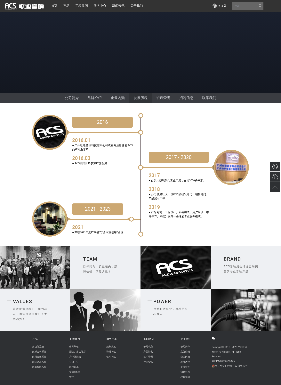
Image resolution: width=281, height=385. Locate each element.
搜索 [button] (247, 6)
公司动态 (148, 346)
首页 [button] (54, 6)
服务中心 (111, 339)
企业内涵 (118, 98)
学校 (71, 377)
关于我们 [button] (136, 6)
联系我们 (209, 98)
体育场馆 (74, 346)
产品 (35, 339)
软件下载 (111, 356)
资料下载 (111, 351)
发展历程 (140, 98)
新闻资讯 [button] (118, 6)
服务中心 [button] (100, 6)
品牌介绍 (95, 98)
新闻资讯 (148, 339)
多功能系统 (38, 346)
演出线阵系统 (39, 366)
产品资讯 (148, 351)
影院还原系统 (39, 361)
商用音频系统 (39, 356)
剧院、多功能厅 (77, 351)
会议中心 (74, 361)
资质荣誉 (163, 98)
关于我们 (186, 339)
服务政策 (111, 346)
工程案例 (74, 339)
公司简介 (72, 98)
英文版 (222, 5)
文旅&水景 (74, 372)
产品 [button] (66, 6)
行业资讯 (148, 361)
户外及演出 (75, 356)
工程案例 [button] (81, 6)
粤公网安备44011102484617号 (231, 366)
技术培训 (148, 356)
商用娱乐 (74, 366)
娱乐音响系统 (39, 351)
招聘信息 (186, 98)
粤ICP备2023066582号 (224, 361)
